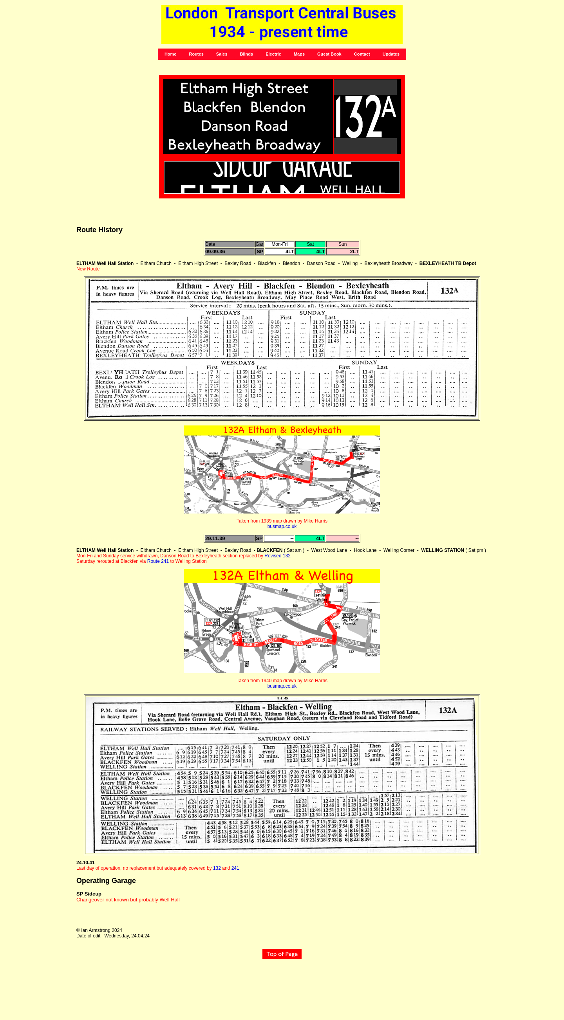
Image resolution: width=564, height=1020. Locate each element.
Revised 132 (277, 556)
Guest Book (329, 54)
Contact (362, 54)
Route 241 (158, 561)
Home (170, 54)
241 (235, 868)
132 (217, 868)
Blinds (246, 54)
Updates (391, 54)
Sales (222, 54)
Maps (299, 54)
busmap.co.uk (282, 526)
